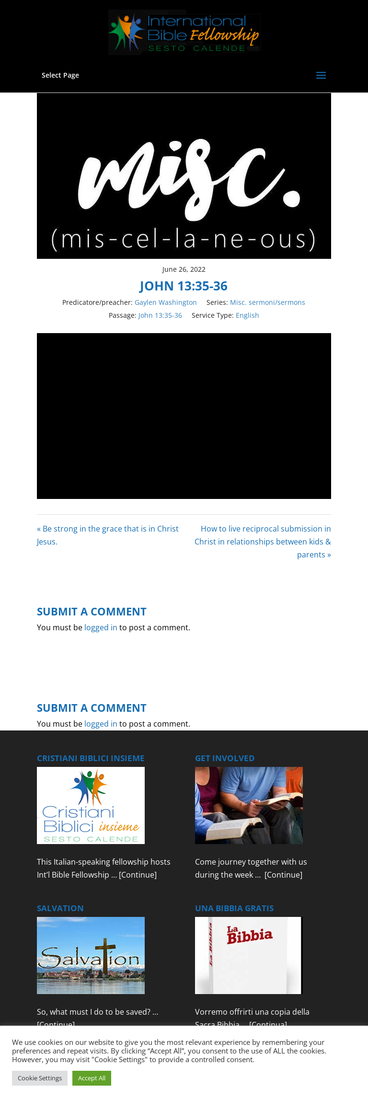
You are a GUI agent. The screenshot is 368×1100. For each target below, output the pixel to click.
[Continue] (138, 874)
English (247, 315)
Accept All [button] (91, 1078)
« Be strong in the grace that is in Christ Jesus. (108, 535)
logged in (100, 627)
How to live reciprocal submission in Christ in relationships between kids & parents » (263, 541)
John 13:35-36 (160, 315)
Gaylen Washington (166, 302)
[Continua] (268, 1024)
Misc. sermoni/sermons (267, 302)
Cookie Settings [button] (40, 1078)
